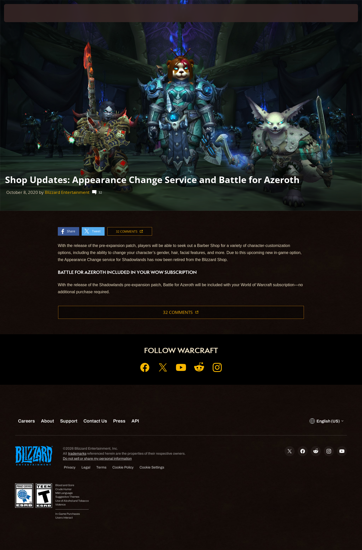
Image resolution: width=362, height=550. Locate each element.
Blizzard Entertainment (67, 192)
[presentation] (22, 13)
